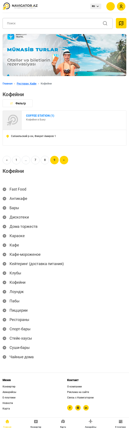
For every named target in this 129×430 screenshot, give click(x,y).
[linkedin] (86, 408)
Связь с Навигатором (80, 397)
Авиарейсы (9, 392)
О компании (74, 386)
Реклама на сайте (78, 392)
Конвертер (9, 386)
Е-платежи (9, 397)
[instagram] (78, 408)
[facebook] (70, 408)
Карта (6, 408)
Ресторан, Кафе (26, 83)
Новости (8, 403)
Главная (7, 83)
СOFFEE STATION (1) (40, 115)
